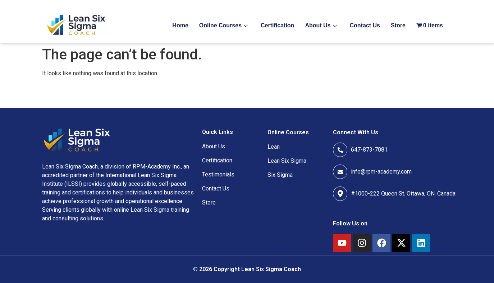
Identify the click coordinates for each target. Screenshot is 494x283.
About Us (321, 25)
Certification (277, 25)
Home (180, 25)
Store (398, 25)
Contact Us (365, 25)
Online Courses (223, 25)
